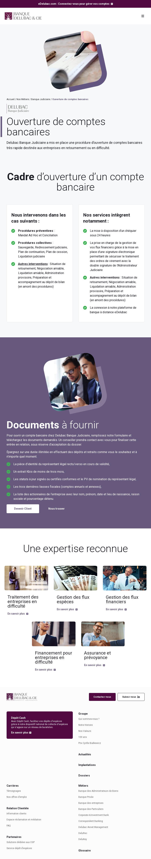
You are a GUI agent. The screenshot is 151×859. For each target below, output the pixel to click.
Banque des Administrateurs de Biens (98, 791)
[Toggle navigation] (142, 16)
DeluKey (82, 839)
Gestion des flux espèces (73, 599)
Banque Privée (85, 797)
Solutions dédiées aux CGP (21, 842)
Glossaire (84, 850)
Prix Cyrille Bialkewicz (89, 743)
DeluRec (82, 833)
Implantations (87, 764)
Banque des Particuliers (90, 809)
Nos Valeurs (84, 731)
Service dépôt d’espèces (19, 848)
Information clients (16, 813)
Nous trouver (56, 508)
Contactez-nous (102, 697)
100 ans (82, 737)
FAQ (9, 825)
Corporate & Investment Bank (93, 815)
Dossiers (84, 775)
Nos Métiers (23, 99)
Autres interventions (33, 264)
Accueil (10, 99)
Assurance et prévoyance (97, 655)
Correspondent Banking (90, 821)
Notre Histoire (85, 725)
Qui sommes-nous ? (88, 719)
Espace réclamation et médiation (24, 819)
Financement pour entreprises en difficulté (53, 657)
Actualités (84, 754)
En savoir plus (16, 613)
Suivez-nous (131, 697)
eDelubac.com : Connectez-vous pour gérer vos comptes (74, 3)
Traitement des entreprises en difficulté (23, 601)
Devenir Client (23, 508)
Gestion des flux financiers (122, 599)
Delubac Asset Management (93, 827)
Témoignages (14, 791)
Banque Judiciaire (40, 99)
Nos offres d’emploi (17, 797)
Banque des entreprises (90, 803)
